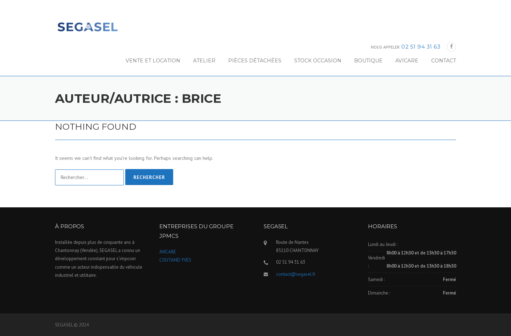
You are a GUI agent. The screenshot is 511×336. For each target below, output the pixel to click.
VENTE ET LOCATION (153, 60)
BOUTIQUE (368, 60)
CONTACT (443, 60)
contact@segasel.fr (295, 274)
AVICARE (406, 60)
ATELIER (204, 60)
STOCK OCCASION (317, 60)
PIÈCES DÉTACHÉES (254, 60)
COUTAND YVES (175, 260)
